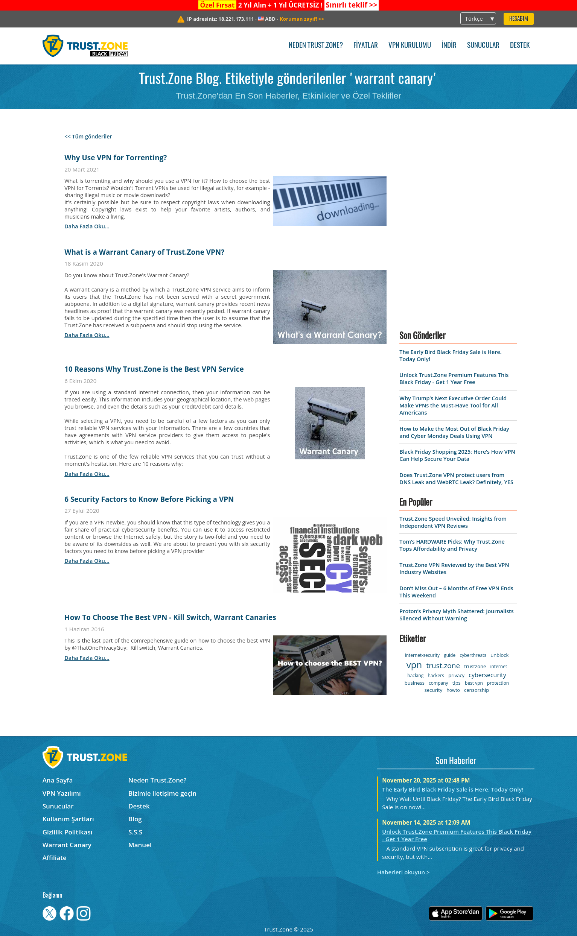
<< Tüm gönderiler (88, 136)
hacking (415, 675)
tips (456, 682)
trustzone (475, 666)
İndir (449, 45)
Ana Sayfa (58, 780)
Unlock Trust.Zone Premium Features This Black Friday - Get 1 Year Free (453, 378)
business (415, 682)
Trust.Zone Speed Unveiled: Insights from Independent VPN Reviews (453, 522)
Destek (520, 45)
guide (449, 655)
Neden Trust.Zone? (316, 45)
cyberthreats (473, 655)
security (433, 690)
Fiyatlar (365, 45)
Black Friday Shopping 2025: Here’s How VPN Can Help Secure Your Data (457, 455)
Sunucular (483, 45)
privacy (456, 675)
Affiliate (55, 857)
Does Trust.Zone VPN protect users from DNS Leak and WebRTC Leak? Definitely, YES (456, 478)
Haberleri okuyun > (403, 872)
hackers (436, 675)
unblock (499, 655)
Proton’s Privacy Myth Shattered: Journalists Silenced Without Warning (456, 615)
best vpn (474, 683)
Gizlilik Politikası (68, 832)
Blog (135, 818)
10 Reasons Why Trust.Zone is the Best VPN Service (154, 369)
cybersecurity (487, 675)
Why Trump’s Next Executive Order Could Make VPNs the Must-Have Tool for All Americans (453, 405)
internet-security (422, 655)
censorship (476, 690)
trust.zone (443, 665)
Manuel (140, 844)
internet (498, 666)
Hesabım (518, 19)
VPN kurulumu (409, 45)
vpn (414, 664)
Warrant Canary (67, 844)
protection (498, 683)
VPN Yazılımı (62, 793)
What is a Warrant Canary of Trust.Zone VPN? (144, 252)
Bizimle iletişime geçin (162, 793)
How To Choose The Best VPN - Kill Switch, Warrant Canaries (170, 617)
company (438, 683)
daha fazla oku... (86, 226)
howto (453, 690)
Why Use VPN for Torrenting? (115, 158)
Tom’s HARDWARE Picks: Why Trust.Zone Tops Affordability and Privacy (451, 545)
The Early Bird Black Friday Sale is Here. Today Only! (452, 789)
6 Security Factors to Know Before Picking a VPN (149, 499)
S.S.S (135, 832)
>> (351, 5)
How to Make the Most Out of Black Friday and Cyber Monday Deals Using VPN (454, 432)
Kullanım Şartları (68, 818)
